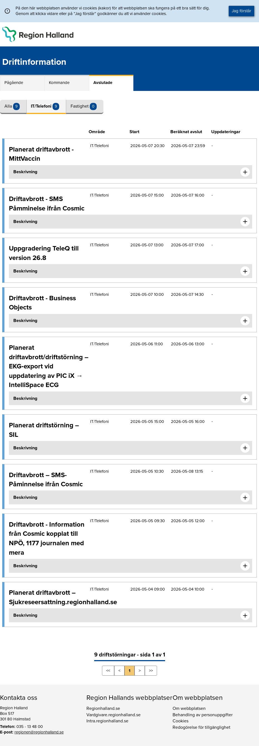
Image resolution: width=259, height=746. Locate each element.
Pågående (13, 82)
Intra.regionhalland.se (107, 721)
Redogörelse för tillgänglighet (201, 727)
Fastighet (80, 106)
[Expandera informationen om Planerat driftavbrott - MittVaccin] (245, 172)
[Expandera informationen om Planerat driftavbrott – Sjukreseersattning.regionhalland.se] (245, 615)
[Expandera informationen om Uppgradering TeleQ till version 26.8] (245, 271)
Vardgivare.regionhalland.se (113, 715)
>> (151, 670)
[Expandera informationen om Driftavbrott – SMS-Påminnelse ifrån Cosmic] (245, 497)
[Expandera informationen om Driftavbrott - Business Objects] (245, 321)
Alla (8, 106)
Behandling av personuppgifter (203, 715)
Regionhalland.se (103, 708)
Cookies (180, 721)
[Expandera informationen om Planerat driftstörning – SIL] (245, 448)
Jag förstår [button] (241, 10)
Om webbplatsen (189, 708)
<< (108, 670)
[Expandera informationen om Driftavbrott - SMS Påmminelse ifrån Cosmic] (245, 221)
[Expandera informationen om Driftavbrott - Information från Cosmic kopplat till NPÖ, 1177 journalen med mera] (245, 566)
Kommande (59, 82)
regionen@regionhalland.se (39, 732)
